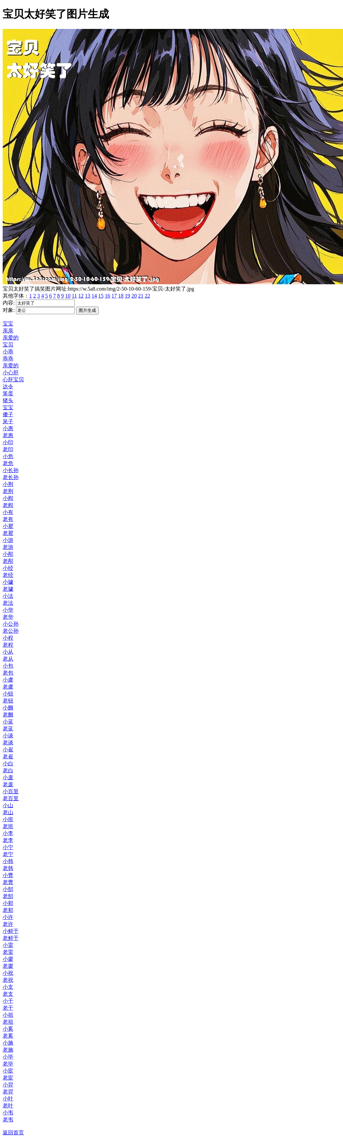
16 (107, 296)
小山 (8, 805)
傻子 (8, 414)
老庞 (8, 784)
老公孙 (11, 631)
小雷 (8, 945)
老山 (8, 812)
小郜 (8, 889)
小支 (8, 987)
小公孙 (11, 624)
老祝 (8, 980)
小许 (8, 917)
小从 (8, 652)
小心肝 (11, 372)
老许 (8, 924)
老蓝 (8, 728)
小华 (8, 610)
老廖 (8, 966)
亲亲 (8, 330)
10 (67, 296)
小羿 (8, 1084)
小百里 (11, 791)
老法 (8, 603)
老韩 (8, 868)
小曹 (8, 875)
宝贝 (8, 344)
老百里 (11, 798)
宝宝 (8, 323)
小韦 (8, 1112)
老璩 (8, 589)
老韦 (8, 1119)
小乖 (8, 351)
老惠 (8, 435)
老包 (8, 673)
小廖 (8, 959)
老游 (8, 547)
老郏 (8, 910)
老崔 (8, 756)
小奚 (8, 1029)
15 (100, 296)
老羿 (8, 1091)
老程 (8, 645)
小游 (8, 540)
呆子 (8, 421)
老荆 (8, 491)
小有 (8, 512)
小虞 (8, 680)
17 (114, 296)
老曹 (8, 882)
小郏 (8, 903)
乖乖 (8, 358)
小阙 (8, 707)
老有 (8, 519)
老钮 (8, 700)
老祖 (8, 1022)
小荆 (8, 484)
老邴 (8, 561)
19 (127, 296)
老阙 (8, 714)
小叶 (8, 1098)
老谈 (8, 742)
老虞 (8, 687)
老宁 (8, 854)
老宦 (8, 1077)
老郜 (8, 896)
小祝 (8, 973)
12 (80, 296)
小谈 (8, 735)
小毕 (8, 1057)
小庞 (8, 777)
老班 (8, 826)
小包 (8, 666)
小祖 (8, 1015)
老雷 (8, 952)
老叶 (8, 1105)
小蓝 (8, 721)
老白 (8, 770)
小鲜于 (11, 931)
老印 (8, 449)
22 (147, 296)
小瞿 (8, 526)
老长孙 (11, 477)
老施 (8, 1050)
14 (94, 296)
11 (74, 296)
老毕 (8, 1064)
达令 (8, 386)
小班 (8, 819)
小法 (8, 596)
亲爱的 (11, 337)
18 (120, 296)
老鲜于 (11, 938)
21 (140, 296)
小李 (8, 833)
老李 (8, 840)
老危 (8, 463)
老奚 (8, 1036)
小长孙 (11, 470)
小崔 (8, 749)
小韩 (8, 861)
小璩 (8, 582)
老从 (8, 659)
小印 (8, 442)
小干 (8, 1001)
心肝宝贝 (13, 379)
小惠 (8, 428)
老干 (8, 1008)
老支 (8, 994)
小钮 (8, 693)
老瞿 (8, 533)
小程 (8, 638)
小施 (8, 1043)
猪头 (8, 400)
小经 (8, 568)
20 (134, 296)
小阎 (8, 498)
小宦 (8, 1071)
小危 (8, 456)
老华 (8, 617)
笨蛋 (8, 393)
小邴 (8, 554)
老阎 (8, 505)
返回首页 (13, 1132)
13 (87, 296)
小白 (8, 763)
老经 (8, 575)
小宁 (8, 847)
